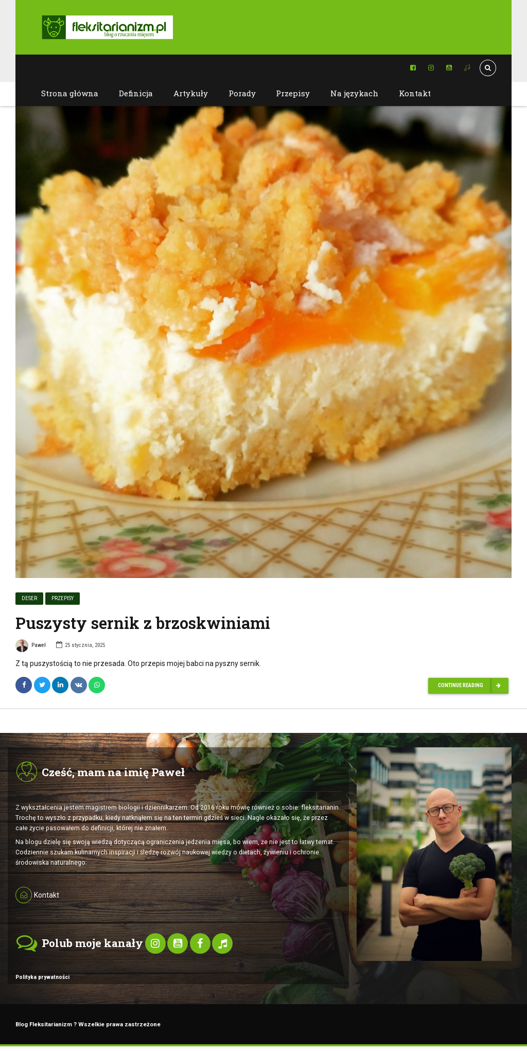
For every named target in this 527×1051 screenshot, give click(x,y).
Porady (242, 93)
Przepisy (293, 93)
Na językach (354, 93)
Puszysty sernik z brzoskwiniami (142, 623)
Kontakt (415, 93)
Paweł (30, 647)
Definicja (136, 93)
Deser (29, 598)
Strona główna (69, 93)
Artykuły (190, 93)
